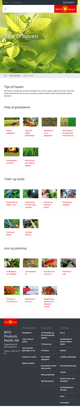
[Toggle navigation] (5, 9)
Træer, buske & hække (28, 340)
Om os (62, 333)
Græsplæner (26, 333)
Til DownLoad (46, 344)
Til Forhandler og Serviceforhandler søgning (48, 335)
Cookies (63, 372)
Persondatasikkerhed (68, 366)
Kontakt (6, 2)
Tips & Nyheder (15, 76)
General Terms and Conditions (67, 380)
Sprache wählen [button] (68, 2)
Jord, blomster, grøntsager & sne (28, 349)
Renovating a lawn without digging (30, 162)
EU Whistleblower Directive (66, 388)
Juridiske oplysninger (68, 357)
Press (62, 396)
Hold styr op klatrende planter (48, 204)
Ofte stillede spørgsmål (45, 358)
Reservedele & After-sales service (49, 367)
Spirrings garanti (47, 381)
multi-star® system (29, 357)
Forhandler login (17, 2)
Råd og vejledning (47, 375)
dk (5, 76)
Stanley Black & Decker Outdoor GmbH (66, 341)
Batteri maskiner (28, 363)
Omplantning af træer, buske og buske (30, 204)
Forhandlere (64, 403)
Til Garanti (45, 351)
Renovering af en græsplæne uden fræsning (67, 133)
